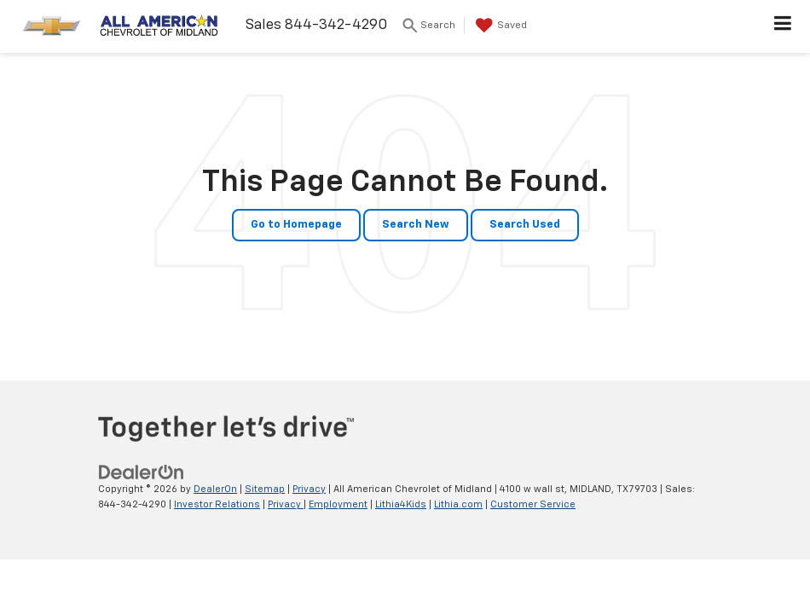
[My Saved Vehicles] (499, 25)
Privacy (309, 489)
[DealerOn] (141, 472)
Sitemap (265, 489)
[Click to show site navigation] (783, 26)
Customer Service (533, 504)
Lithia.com (458, 504)
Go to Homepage (296, 224)
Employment (338, 504)
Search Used (524, 224)
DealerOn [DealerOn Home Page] (215, 489)
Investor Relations (217, 504)
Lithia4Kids (400, 504)
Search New (415, 224)
